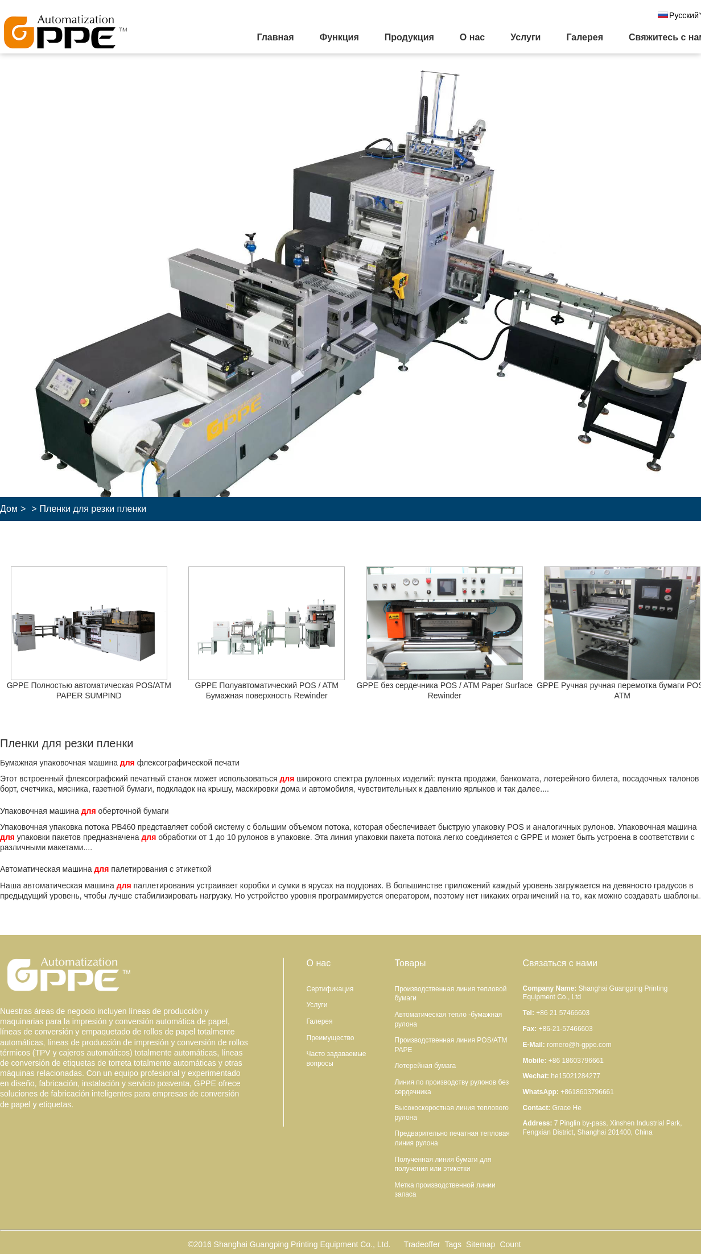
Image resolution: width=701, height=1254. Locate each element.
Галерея (584, 37)
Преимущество (330, 1038)
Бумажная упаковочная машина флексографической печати (120, 762)
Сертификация (330, 989)
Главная (275, 37)
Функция (338, 37)
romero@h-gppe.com (579, 1045)
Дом (9, 509)
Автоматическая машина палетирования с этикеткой (106, 869)
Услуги (525, 37)
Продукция (409, 37)
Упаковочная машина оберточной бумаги (84, 811)
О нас (472, 37)
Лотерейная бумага (425, 1066)
